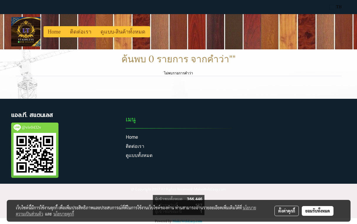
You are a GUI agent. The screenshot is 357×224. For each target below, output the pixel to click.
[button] (155, 31)
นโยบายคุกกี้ (63, 213)
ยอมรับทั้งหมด (317, 210)
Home (54, 32)
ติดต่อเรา (80, 32)
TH (336, 7)
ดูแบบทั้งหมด (139, 155)
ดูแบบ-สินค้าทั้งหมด (123, 32)
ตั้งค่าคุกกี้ (286, 210)
